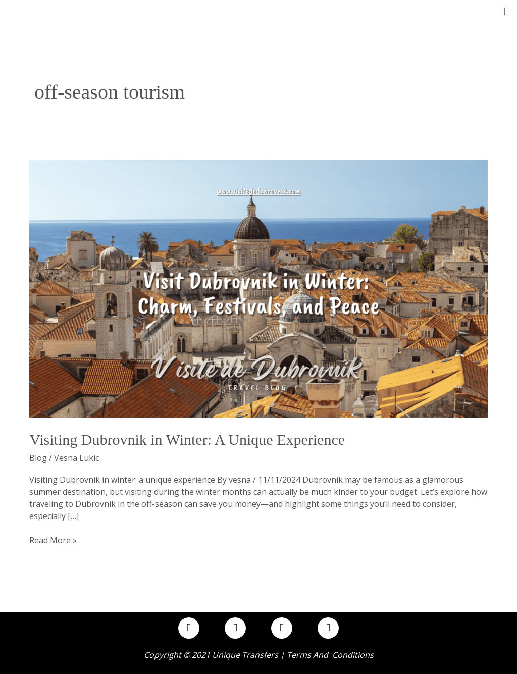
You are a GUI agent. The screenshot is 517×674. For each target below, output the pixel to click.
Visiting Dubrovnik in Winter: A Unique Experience (187, 439)
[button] (506, 11)
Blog (38, 457)
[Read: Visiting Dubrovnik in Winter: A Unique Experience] (258, 287)
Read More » (53, 540)
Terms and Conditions (330, 654)
